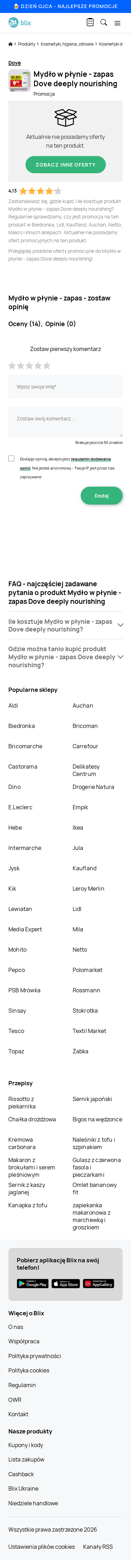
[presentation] (66, 526)
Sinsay (17, 1010)
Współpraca (23, 1341)
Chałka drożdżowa (32, 1119)
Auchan (83, 705)
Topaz (16, 1051)
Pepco (16, 970)
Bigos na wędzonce (97, 1119)
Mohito (17, 949)
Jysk (14, 868)
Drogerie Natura (94, 787)
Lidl (77, 909)
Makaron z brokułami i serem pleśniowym (31, 1167)
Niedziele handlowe (33, 1503)
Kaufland (85, 868)
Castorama (22, 766)
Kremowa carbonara (22, 1143)
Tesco (16, 1031)
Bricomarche (25, 746)
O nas (15, 1327)
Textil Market (90, 1031)
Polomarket (88, 970)
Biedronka (21, 726)
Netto (80, 949)
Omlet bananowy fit (95, 1188)
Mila (78, 929)
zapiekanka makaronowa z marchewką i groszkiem (91, 1216)
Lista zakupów (26, 1459)
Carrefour (86, 746)
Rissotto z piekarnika (22, 1102)
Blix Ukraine (23, 1488)
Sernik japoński (92, 1099)
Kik (12, 888)
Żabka (81, 1051)
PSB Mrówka (24, 990)
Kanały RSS (98, 1547)
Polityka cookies (28, 1370)
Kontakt (18, 1414)
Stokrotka (85, 1010)
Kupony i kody (25, 1445)
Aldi (13, 705)
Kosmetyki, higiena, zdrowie (67, 44)
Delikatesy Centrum (86, 770)
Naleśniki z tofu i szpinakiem (94, 1143)
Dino (14, 787)
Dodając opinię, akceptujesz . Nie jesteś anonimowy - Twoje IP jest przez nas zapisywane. (67, 467)
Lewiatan (20, 909)
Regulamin (22, 1385)
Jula (78, 848)
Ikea (78, 827)
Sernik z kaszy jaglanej (26, 1188)
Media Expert (25, 929)
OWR (14, 1400)
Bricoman (85, 726)
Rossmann (87, 990)
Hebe (15, 827)
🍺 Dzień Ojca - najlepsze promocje (65, 6)
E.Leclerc (20, 807)
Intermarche (24, 848)
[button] (65, 625)
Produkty (27, 44)
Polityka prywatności (34, 1356)
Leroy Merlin (88, 888)
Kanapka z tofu (28, 1205)
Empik (80, 807)
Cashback (21, 1474)
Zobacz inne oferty (66, 164)
